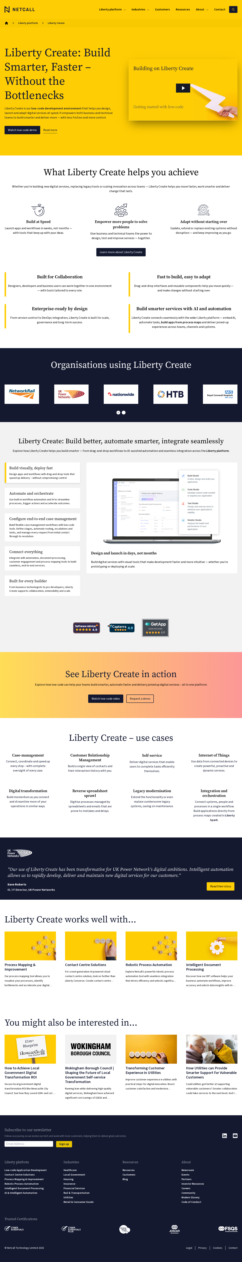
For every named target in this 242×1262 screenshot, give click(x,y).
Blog (125, 1179)
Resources (129, 1170)
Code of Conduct (191, 1202)
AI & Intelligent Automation (21, 1193)
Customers (129, 1175)
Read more (50, 130)
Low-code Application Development (26, 1170)
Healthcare (70, 1170)
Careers (186, 1188)
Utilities (68, 1197)
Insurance (69, 1184)
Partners (187, 1179)
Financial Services (74, 1188)
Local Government (74, 1175)
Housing (68, 1179)
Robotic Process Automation (22, 1184)
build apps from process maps (181, 322)
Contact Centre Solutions (20, 1175)
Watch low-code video (106, 699)
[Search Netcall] (233, 9)
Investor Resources (193, 1184)
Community (188, 1193)
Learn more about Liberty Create (121, 252)
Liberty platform (28, 23)
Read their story (220, 886)
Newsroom (188, 1170)
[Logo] (20, 9)
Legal (189, 1248)
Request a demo (140, 699)
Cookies (217, 1248)
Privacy (202, 1248)
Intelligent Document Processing (24, 1188)
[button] (183, 89)
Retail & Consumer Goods (79, 1202)
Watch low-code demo (22, 130)
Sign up (64, 1144)
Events (185, 1175)
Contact (233, 1248)
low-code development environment (56, 108)
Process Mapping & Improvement (24, 1179)
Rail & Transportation (77, 1193)
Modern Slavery (191, 1197)
